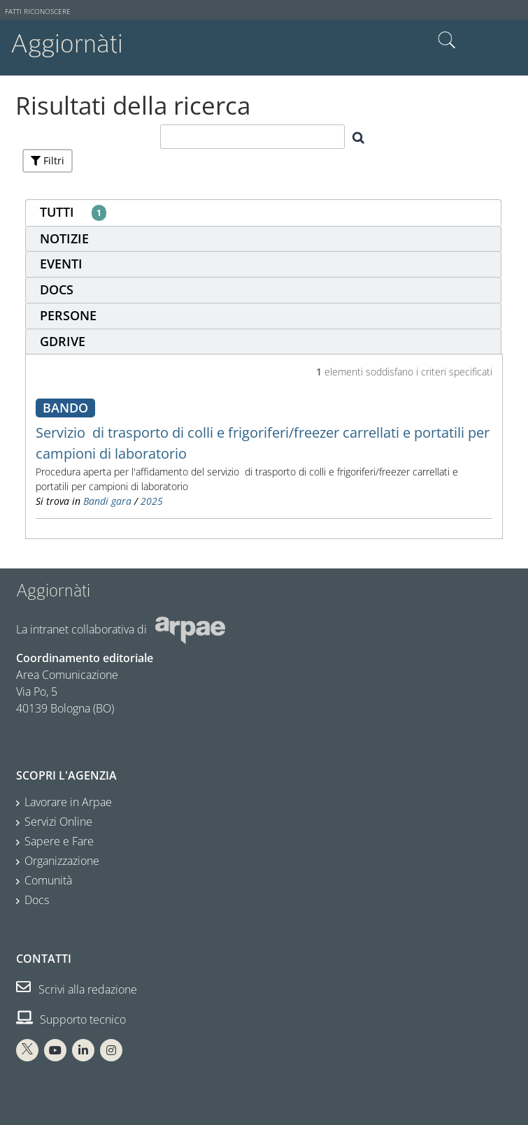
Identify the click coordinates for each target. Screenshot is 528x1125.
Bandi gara (107, 501)
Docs (36, 900)
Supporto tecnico (71, 1019)
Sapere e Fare (59, 841)
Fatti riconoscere (38, 11)
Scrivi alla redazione (76, 989)
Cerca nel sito (446, 40)
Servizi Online (58, 821)
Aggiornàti (66, 44)
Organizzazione (61, 860)
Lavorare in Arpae (68, 802)
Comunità (48, 880)
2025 (152, 501)
